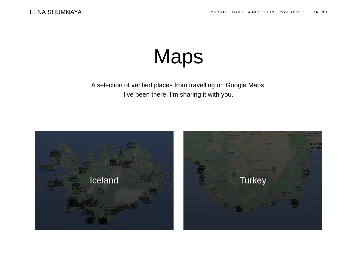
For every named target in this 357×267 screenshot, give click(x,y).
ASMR (253, 12)
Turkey (253, 180)
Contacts (290, 12)
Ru (324, 12)
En (316, 12)
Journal (218, 12)
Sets (269, 12)
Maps (237, 12)
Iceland (104, 180)
